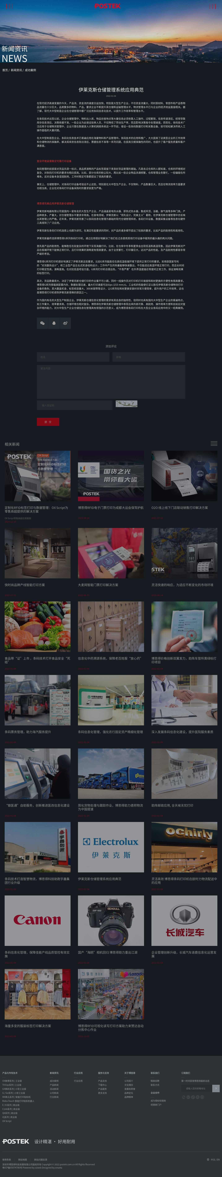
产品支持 (102, 1080)
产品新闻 (54, 1084)
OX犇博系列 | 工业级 (12, 1080)
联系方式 (155, 1084)
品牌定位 (128, 1092)
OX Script (6, 1121)
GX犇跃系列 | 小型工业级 (14, 1088)
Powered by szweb (32, 1167)
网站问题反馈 (40, 1159)
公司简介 (128, 1080)
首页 (5, 70)
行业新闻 (54, 1096)
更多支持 (102, 1092)
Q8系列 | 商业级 (9, 1112)
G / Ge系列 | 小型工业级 (13, 1092)
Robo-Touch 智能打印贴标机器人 (18, 1100)
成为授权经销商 (158, 1100)
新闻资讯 (17, 70)
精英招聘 (155, 1080)
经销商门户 (156, 1104)
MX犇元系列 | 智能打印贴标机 (16, 1096)
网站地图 (22, 1159)
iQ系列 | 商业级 (9, 1117)
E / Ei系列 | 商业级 (10, 1104)
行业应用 (78, 1080)
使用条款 (6, 1159)
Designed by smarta (52, 1167)
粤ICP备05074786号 (12, 1167)
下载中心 (102, 1084)
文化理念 (128, 1084)
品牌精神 (128, 1096)
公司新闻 (54, 1092)
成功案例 (30, 70)
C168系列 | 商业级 (11, 1108)
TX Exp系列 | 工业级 (11, 1084)
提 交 (48, 423)
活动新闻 (54, 1088)
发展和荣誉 (129, 1088)
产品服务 (102, 1088)
